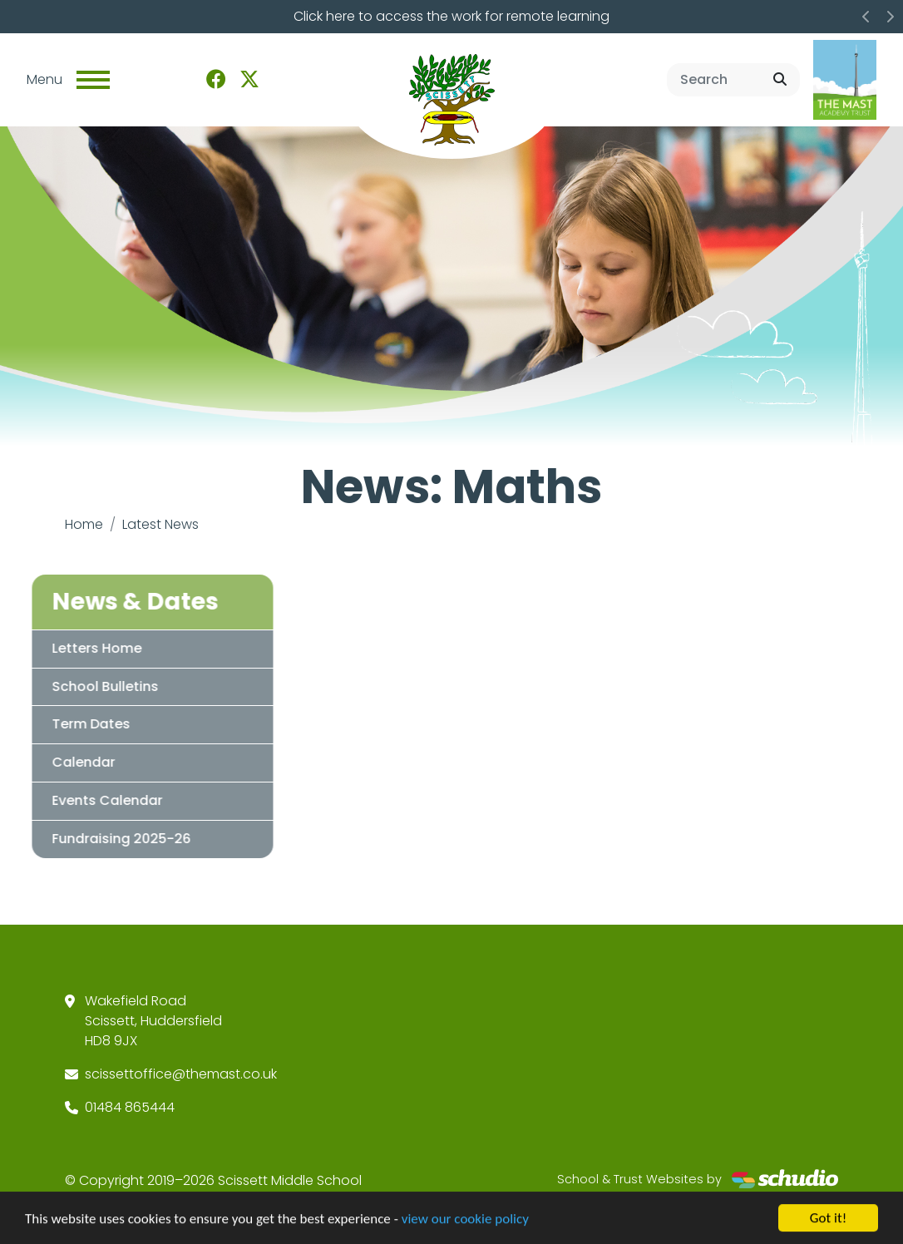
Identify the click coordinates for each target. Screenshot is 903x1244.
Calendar (69, 762)
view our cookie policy (465, 1219)
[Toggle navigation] (93, 80)
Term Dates (77, 723)
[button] (866, 16)
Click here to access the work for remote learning (451, 16)
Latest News (160, 524)
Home (84, 524)
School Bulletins (91, 686)
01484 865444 (130, 1107)
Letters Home (83, 648)
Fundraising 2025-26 (107, 838)
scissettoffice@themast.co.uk (181, 1074)
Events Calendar (93, 800)
